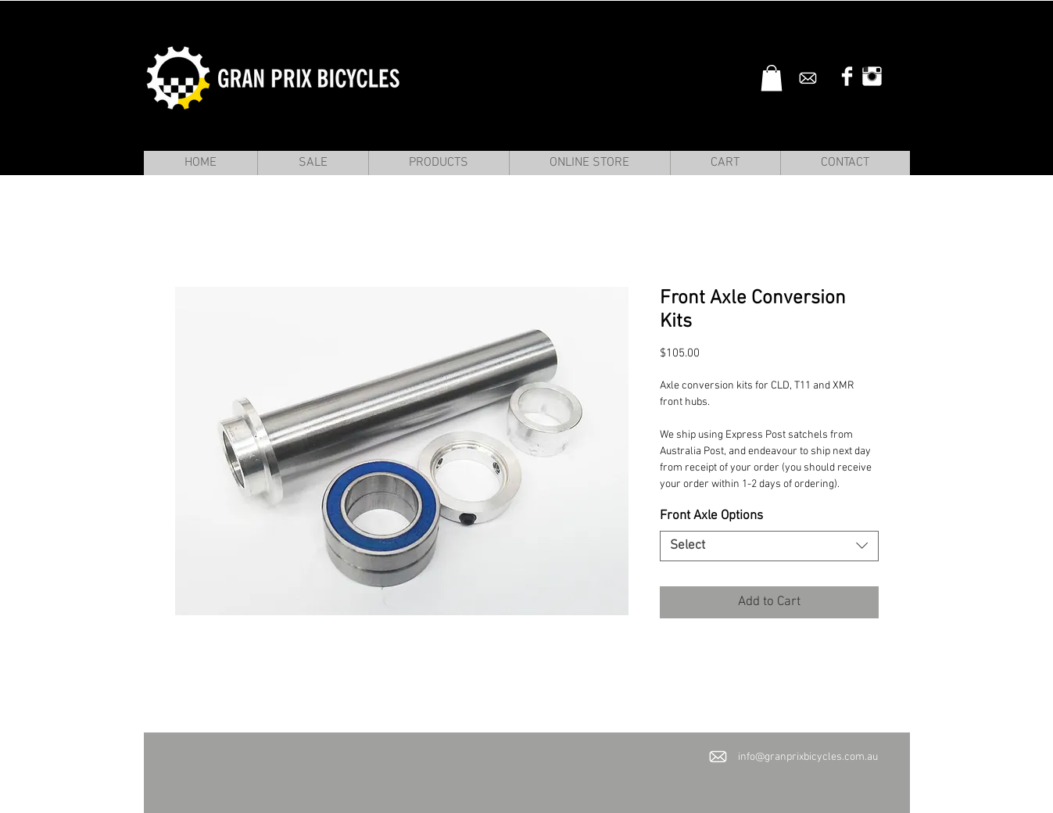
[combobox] (769, 546)
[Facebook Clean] (847, 76)
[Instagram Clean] (872, 76)
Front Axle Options (711, 516)
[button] (772, 78)
